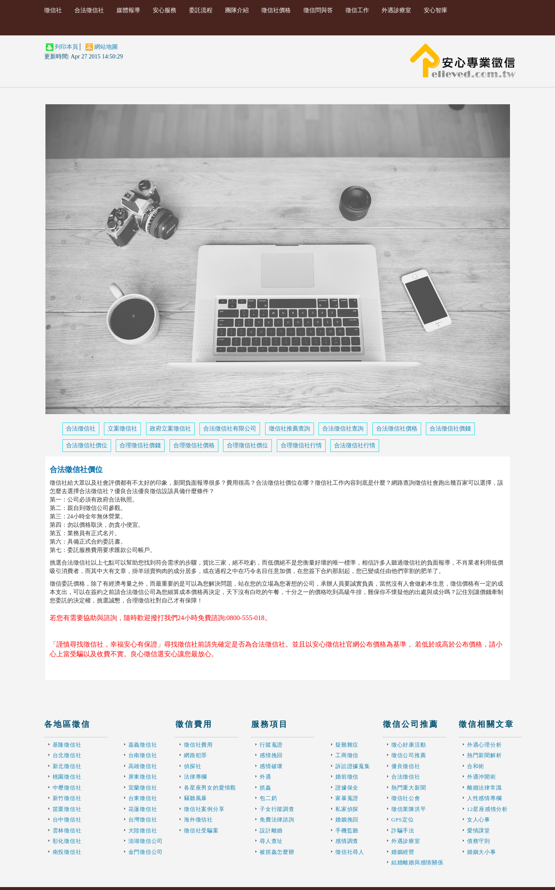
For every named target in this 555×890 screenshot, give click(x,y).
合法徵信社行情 (354, 445)
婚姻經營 (402, 852)
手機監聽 (346, 830)
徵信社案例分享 (204, 809)
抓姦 (265, 787)
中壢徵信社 (67, 787)
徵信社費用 (198, 745)
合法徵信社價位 (86, 445)
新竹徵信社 (67, 798)
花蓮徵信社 (142, 809)
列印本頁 (66, 47)
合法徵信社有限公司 (229, 428)
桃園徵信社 (67, 777)
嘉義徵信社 (142, 745)
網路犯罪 (195, 755)
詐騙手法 (402, 830)
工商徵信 (346, 755)
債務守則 (478, 841)
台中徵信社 (67, 819)
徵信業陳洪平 (408, 809)
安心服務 (164, 10)
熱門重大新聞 (408, 787)
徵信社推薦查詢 (289, 428)
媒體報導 (128, 10)
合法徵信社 (89, 10)
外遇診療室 (396, 10)
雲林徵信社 (67, 830)
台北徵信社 (67, 755)
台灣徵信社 (142, 819)
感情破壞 (271, 766)
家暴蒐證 (346, 798)
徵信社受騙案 (201, 830)
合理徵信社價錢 (140, 445)
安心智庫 (435, 10)
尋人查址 (271, 841)
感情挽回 (271, 755)
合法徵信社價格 (396, 428)
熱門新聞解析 (484, 755)
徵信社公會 (405, 798)
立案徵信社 (122, 428)
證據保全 (346, 787)
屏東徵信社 (142, 777)
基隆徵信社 (67, 745)
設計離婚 (271, 830)
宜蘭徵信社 (142, 787)
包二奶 (268, 798)
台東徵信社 (142, 798)
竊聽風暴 (195, 798)
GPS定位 (402, 819)
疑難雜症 (346, 745)
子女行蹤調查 (277, 809)
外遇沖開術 (481, 777)
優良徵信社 (405, 766)
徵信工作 (357, 10)
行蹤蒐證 (271, 745)
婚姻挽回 (346, 819)
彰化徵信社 (67, 841)
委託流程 (200, 10)
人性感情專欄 (484, 798)
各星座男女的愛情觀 (210, 787)
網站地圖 (106, 47)
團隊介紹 (237, 10)
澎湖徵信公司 (145, 841)
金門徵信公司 (145, 852)
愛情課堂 (478, 830)
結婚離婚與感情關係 (417, 862)
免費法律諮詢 (277, 819)
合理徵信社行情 (301, 445)
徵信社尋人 (349, 852)
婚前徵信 (346, 777)
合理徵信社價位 (247, 445)
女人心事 (478, 819)
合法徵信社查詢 (343, 428)
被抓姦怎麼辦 (277, 852)
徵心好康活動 (408, 745)
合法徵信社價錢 (450, 428)
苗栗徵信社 (67, 809)
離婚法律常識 (484, 787)
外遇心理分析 (484, 745)
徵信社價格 (276, 10)
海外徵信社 (198, 819)
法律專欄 (195, 777)
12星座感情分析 (487, 809)
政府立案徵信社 (170, 428)
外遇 (265, 777)
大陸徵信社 (142, 830)
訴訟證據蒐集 (352, 766)
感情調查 (346, 841)
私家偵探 (346, 809)
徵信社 (53, 10)
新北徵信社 (67, 766)
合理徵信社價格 (194, 445)
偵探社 (192, 766)
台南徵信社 (142, 755)
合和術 (475, 766)
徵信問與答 (318, 10)
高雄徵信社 (142, 766)
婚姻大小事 (481, 852)
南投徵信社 (67, 852)
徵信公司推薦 (408, 755)
